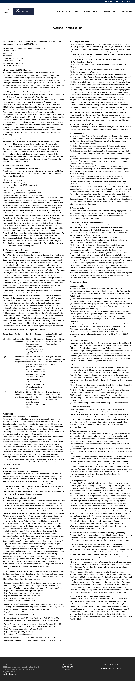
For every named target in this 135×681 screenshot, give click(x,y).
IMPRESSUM (67, 665)
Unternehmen (63, 12)
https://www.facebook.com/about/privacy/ (20, 591)
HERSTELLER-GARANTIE (111, 665)
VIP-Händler (104, 12)
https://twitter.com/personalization (17, 629)
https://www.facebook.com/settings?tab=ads (21, 593)
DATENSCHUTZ (67, 667)
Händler (116, 12)
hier (35, 389)
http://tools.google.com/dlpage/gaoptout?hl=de (100, 117)
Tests (94, 12)
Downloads (127, 12)
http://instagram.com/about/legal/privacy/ (44, 621)
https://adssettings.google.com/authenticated (21, 609)
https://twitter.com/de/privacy (38, 627)
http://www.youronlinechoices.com (17, 596)
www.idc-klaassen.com (15, 63)
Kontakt (86, 12)
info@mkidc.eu (13, 66)
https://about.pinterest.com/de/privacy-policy (45, 640)
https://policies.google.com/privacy (43, 607)
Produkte (76, 12)
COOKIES (67, 669)
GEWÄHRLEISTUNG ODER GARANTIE (111, 669)
